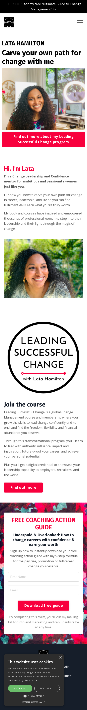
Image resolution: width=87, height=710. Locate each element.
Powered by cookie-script (33, 702)
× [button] (60, 657)
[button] (34, 696)
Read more (31, 680)
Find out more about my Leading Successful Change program (43, 139)
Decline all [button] (47, 688)
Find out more (23, 487)
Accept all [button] (20, 688)
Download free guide (43, 605)
